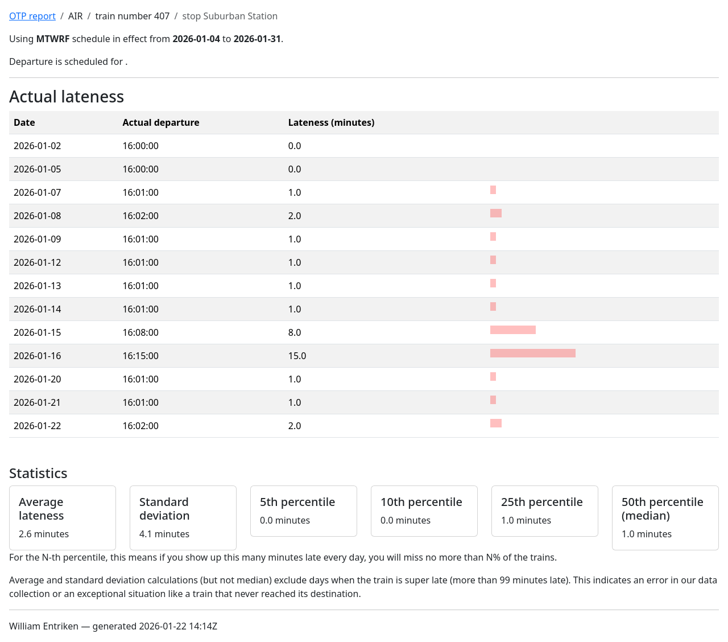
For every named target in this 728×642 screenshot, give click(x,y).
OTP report (32, 16)
